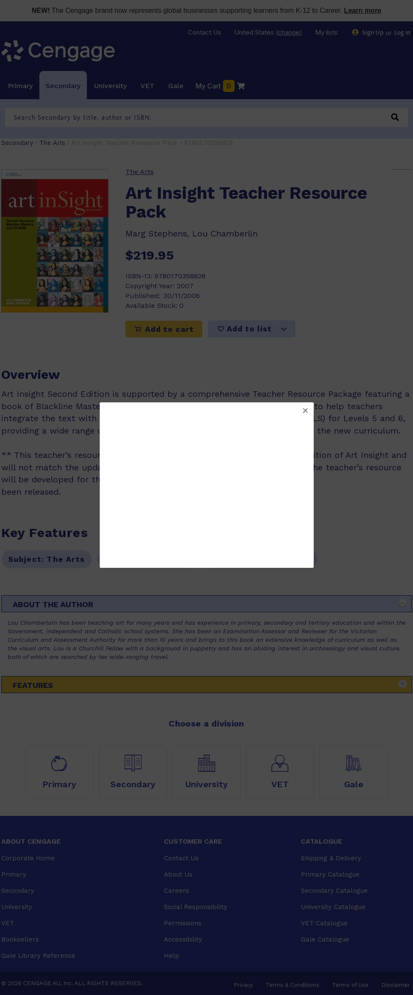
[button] (305, 411)
